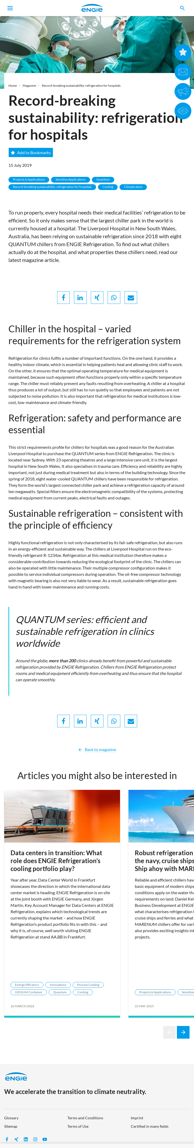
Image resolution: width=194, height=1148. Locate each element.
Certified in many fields (149, 1126)
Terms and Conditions (85, 1118)
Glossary (11, 1118)
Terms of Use (77, 1126)
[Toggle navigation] (10, 8)
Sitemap (10, 1126)
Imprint (137, 1118)
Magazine (29, 85)
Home (12, 85)
